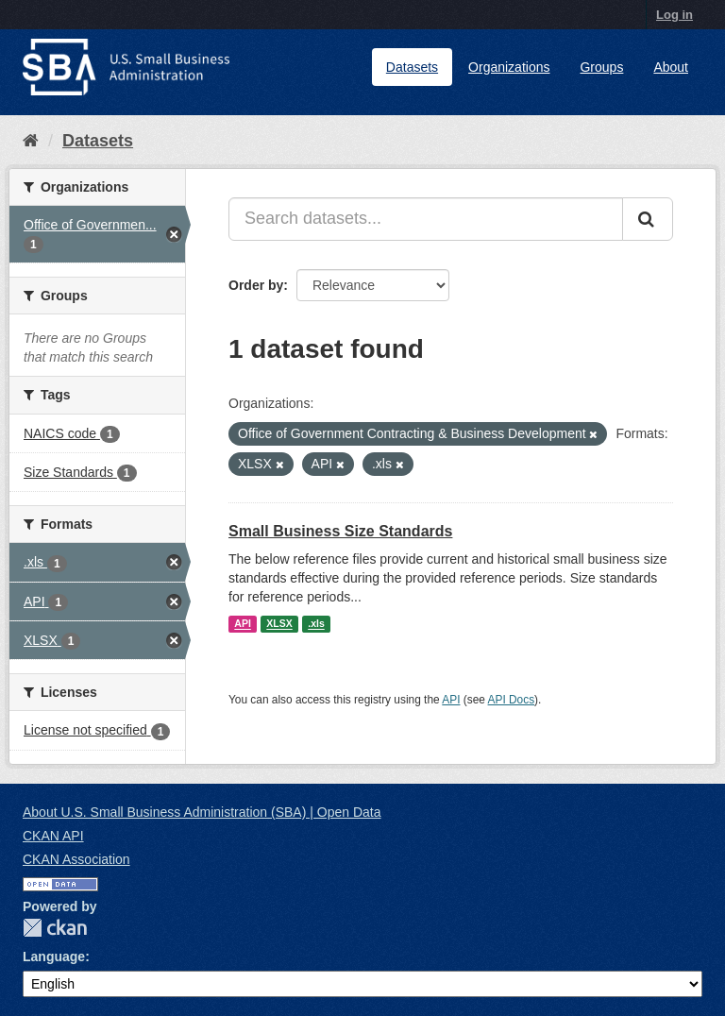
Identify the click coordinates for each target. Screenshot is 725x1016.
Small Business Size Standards (340, 531)
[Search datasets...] (425, 219)
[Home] (31, 140)
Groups (601, 67)
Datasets (412, 67)
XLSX (279, 624)
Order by (255, 285)
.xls (316, 624)
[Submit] (647, 219)
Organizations (508, 67)
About (670, 67)
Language (54, 956)
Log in (674, 15)
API (242, 624)
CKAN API (53, 835)
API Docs (511, 699)
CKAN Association (76, 859)
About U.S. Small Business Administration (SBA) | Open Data (201, 812)
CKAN (55, 928)
